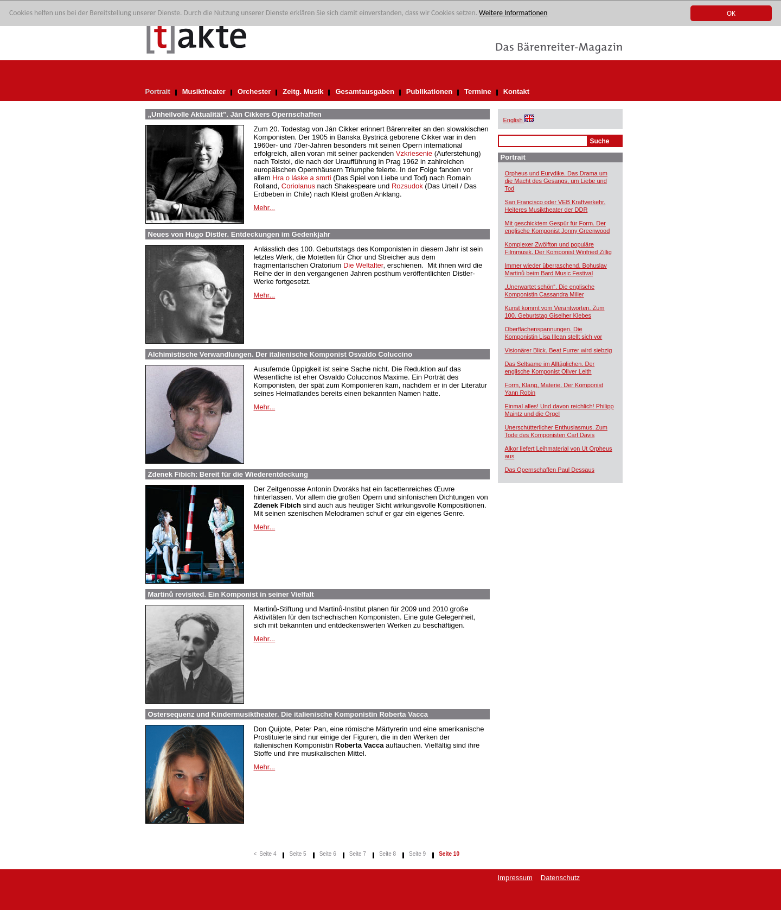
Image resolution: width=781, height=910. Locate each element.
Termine (477, 91)
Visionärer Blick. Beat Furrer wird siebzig (558, 350)
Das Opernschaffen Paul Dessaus (550, 469)
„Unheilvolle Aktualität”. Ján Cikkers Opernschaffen (235, 114)
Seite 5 (297, 854)
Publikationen (429, 91)
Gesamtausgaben (364, 91)
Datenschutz (560, 878)
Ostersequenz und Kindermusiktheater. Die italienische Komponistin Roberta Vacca (288, 714)
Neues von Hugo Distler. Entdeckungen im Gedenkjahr (239, 234)
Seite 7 (357, 854)
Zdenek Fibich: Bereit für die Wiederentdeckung (228, 474)
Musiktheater (204, 91)
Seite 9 (417, 854)
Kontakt (516, 91)
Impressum (515, 878)
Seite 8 (387, 854)
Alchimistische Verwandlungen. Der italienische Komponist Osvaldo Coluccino (280, 354)
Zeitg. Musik (303, 91)
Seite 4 (267, 854)
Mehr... (265, 208)
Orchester (254, 91)
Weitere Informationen (513, 13)
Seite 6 (327, 854)
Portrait (157, 91)
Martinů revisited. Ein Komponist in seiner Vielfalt (231, 594)
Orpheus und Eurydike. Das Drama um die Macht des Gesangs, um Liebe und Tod (556, 181)
